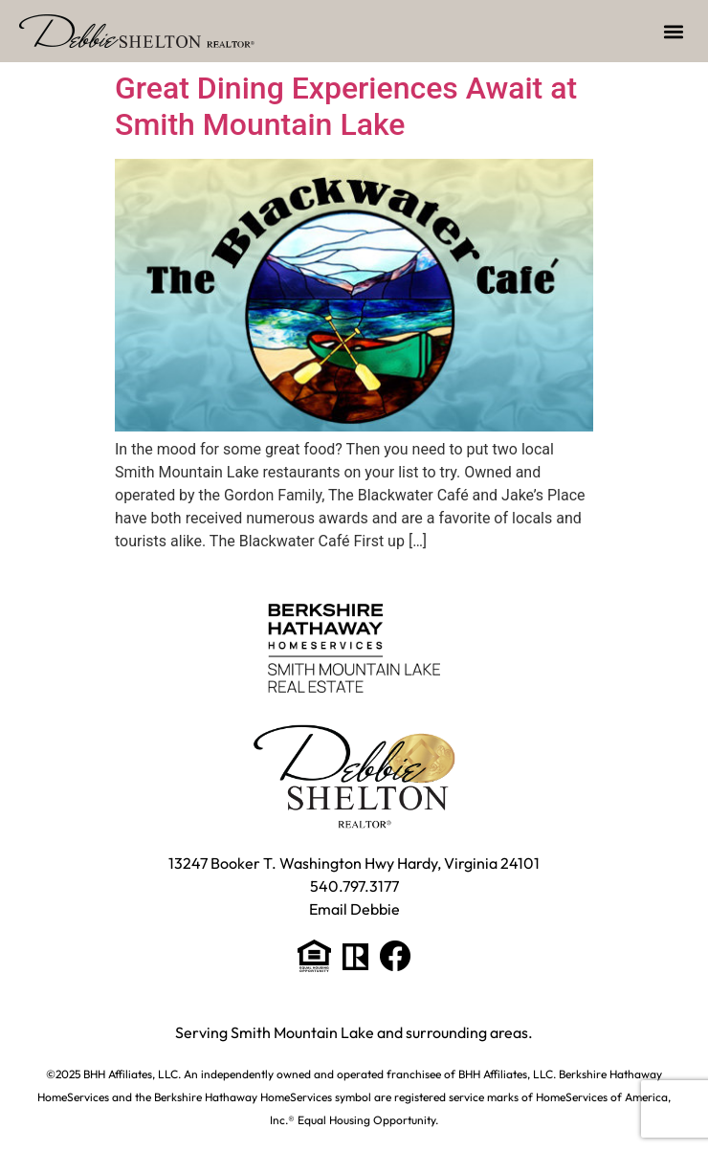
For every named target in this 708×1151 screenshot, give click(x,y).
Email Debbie (354, 909)
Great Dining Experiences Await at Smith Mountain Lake (346, 106)
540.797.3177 (354, 886)
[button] (673, 31)
